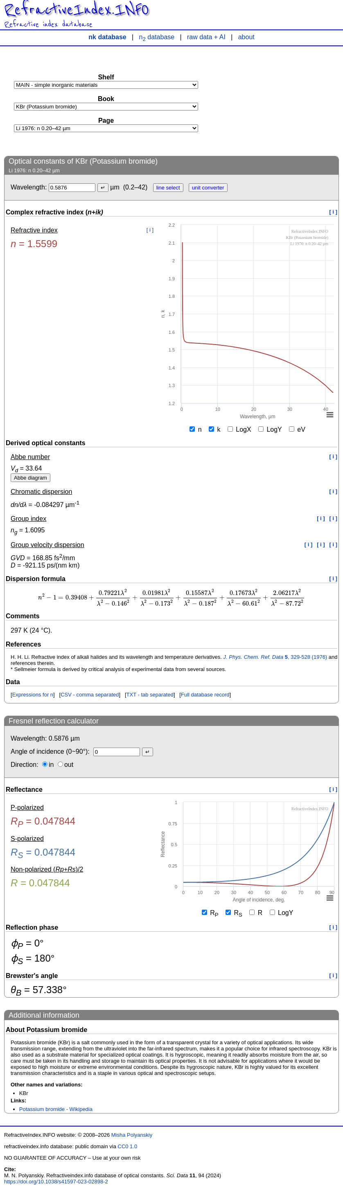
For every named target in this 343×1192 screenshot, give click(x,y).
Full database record (205, 695)
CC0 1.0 (128, 1146)
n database (157, 37)
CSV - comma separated (90, 695)
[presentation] (171, 598)
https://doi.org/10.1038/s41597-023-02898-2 (56, 1181)
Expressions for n (32, 695)
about (246, 37)
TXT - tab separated (150, 695)
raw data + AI (206, 37)
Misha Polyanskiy (131, 1135)
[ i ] (333, 212)
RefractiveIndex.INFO (76, 10)
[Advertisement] (277, 101)
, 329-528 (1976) (275, 657)
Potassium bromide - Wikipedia (56, 1109)
